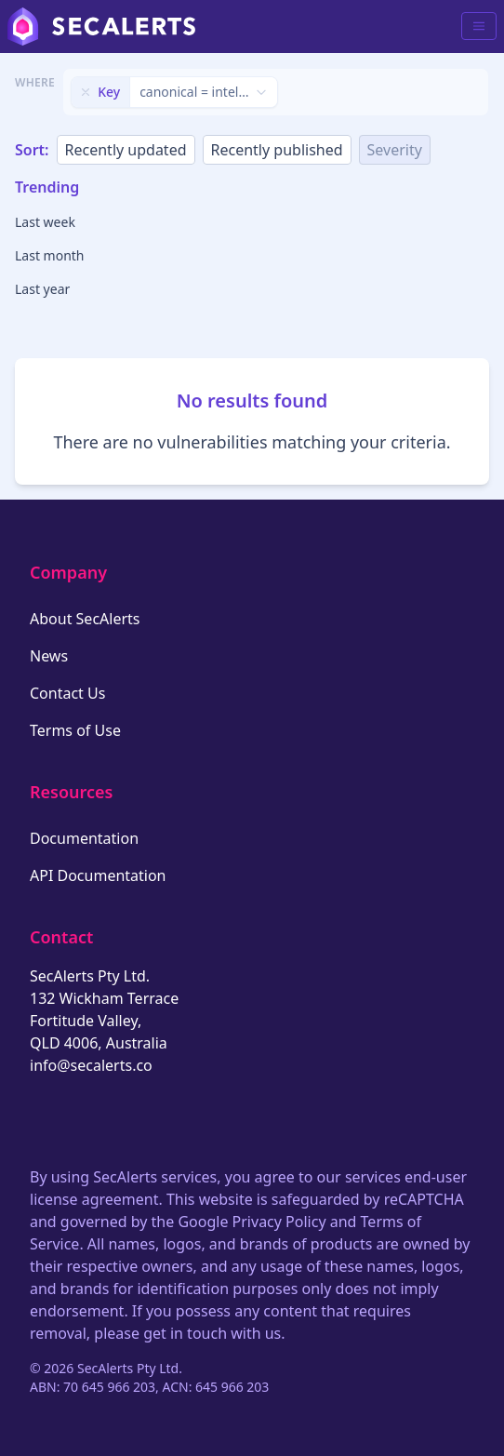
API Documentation (98, 875)
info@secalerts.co (91, 1065)
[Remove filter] (85, 92)
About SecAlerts (84, 618)
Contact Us (67, 693)
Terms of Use (75, 730)
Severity (394, 150)
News (49, 656)
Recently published (277, 150)
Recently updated (126, 150)
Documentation (84, 838)
